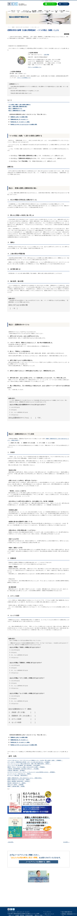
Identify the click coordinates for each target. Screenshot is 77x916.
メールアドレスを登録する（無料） (38, 862)
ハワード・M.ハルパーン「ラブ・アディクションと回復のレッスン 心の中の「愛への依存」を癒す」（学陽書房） (35, 760)
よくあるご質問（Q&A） (62, 11)
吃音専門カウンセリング (40, 11)
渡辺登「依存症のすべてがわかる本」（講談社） (18, 779)
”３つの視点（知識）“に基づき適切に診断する (19, 104)
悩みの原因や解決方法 (34, 11)
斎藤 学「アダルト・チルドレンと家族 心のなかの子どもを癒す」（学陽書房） (26, 767)
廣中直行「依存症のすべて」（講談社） (16, 783)
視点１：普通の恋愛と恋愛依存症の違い (17, 106)
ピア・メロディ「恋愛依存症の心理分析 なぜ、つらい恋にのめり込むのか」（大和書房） (28, 762)
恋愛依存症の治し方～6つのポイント (19, 119)
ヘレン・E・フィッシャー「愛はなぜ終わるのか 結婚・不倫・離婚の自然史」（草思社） (29, 763)
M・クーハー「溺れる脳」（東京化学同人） (17, 775)
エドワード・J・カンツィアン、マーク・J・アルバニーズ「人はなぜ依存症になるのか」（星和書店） (31, 772)
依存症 (66, 34)
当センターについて (13, 11)
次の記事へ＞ (66, 842)
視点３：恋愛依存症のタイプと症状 (16, 110)
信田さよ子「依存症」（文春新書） (15, 784)
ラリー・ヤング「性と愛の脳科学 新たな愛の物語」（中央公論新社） (24, 765)
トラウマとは (18, 11)
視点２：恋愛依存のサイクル (15, 108)
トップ (9, 11)
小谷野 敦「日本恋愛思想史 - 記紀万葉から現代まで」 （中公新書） (23, 768)
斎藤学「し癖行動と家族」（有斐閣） (16, 786)
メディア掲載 (56, 11)
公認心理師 (46, 54)
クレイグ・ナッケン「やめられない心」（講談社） (19, 773)
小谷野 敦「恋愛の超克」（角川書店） (16, 770)
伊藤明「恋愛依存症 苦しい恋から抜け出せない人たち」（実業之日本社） (24, 778)
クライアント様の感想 (47, 11)
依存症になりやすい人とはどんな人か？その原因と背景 (24, 124)
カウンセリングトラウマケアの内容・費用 (26, 11)
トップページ (48, 911)
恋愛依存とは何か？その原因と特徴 (19, 117)
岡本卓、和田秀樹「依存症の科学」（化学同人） (18, 781)
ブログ (52, 11)
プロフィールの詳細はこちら (34, 67)
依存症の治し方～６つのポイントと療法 (20, 121)
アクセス (67, 11)
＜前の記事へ (10, 842)
